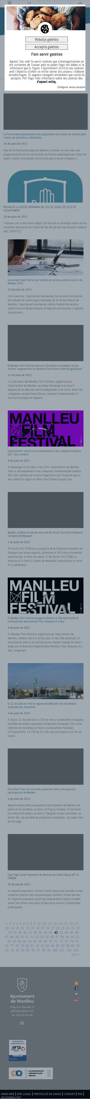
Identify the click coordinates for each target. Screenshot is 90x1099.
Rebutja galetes (46, 39)
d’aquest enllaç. (47, 81)
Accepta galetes (47, 46)
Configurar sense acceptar (71, 87)
